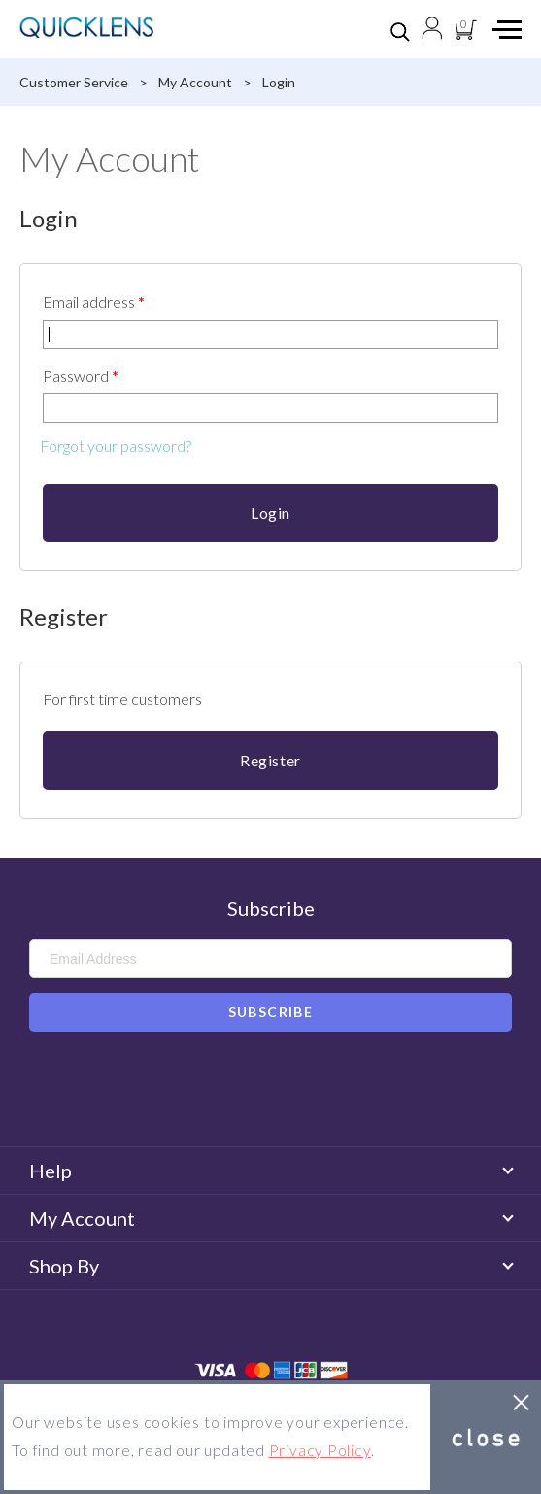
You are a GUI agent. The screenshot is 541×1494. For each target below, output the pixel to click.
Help (270, 1170)
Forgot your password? (115, 445)
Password (80, 375)
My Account (270, 1218)
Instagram (299, 1092)
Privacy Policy (320, 1450)
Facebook (242, 1092)
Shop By (270, 1265)
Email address (94, 301)
